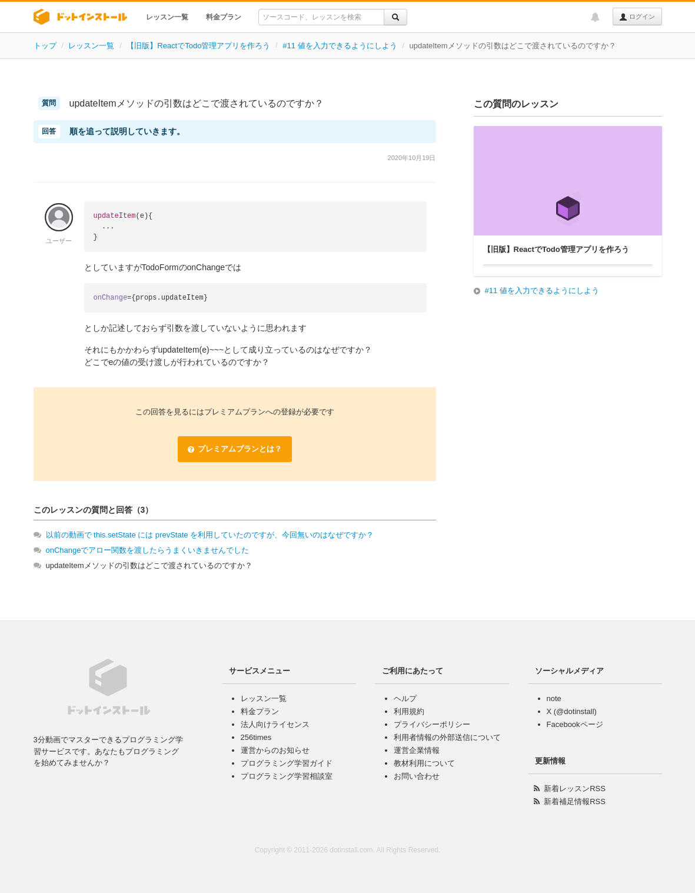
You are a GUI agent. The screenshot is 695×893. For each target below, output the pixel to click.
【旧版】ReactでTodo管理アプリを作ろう (198, 45)
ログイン (637, 17)
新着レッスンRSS (575, 788)
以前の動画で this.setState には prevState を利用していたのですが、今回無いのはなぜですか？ (210, 534)
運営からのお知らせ (275, 750)
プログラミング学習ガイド (286, 763)
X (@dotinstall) (572, 711)
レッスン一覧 (167, 17)
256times (256, 737)
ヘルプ (405, 698)
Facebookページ (575, 724)
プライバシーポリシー (432, 724)
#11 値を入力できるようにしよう (339, 45)
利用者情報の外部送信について (447, 737)
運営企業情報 (417, 750)
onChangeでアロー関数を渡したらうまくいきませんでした (148, 550)
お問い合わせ (417, 776)
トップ (45, 45)
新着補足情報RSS (575, 801)
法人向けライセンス (275, 724)
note (554, 698)
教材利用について (424, 763)
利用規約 (409, 711)
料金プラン (223, 17)
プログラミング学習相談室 (286, 776)
